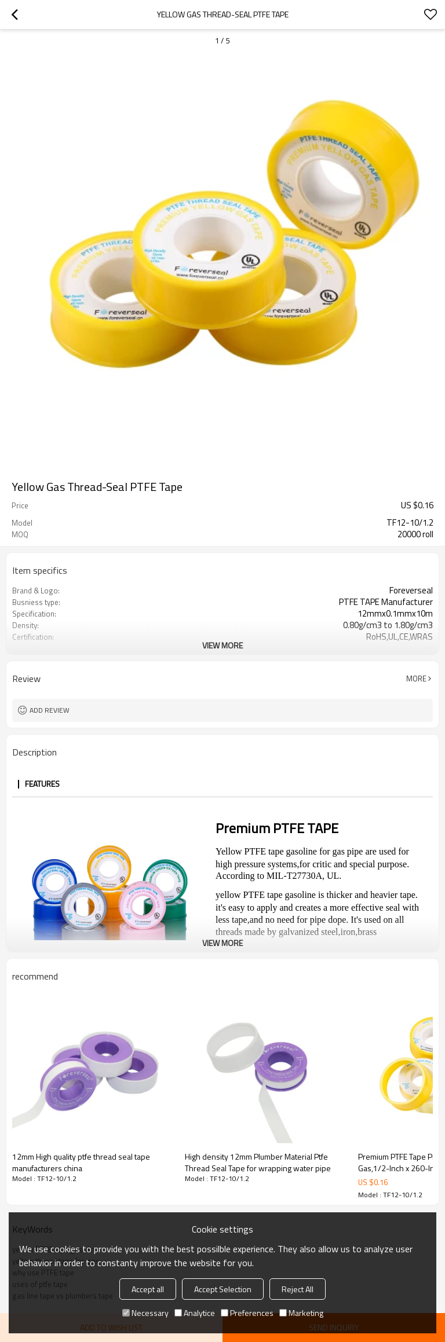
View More (222, 645)
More (416, 678)
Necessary (145, 1313)
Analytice (194, 1313)
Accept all (148, 1289)
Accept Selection (222, 1289)
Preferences (247, 1313)
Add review (50, 710)
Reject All (297, 1289)
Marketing (301, 1313)
